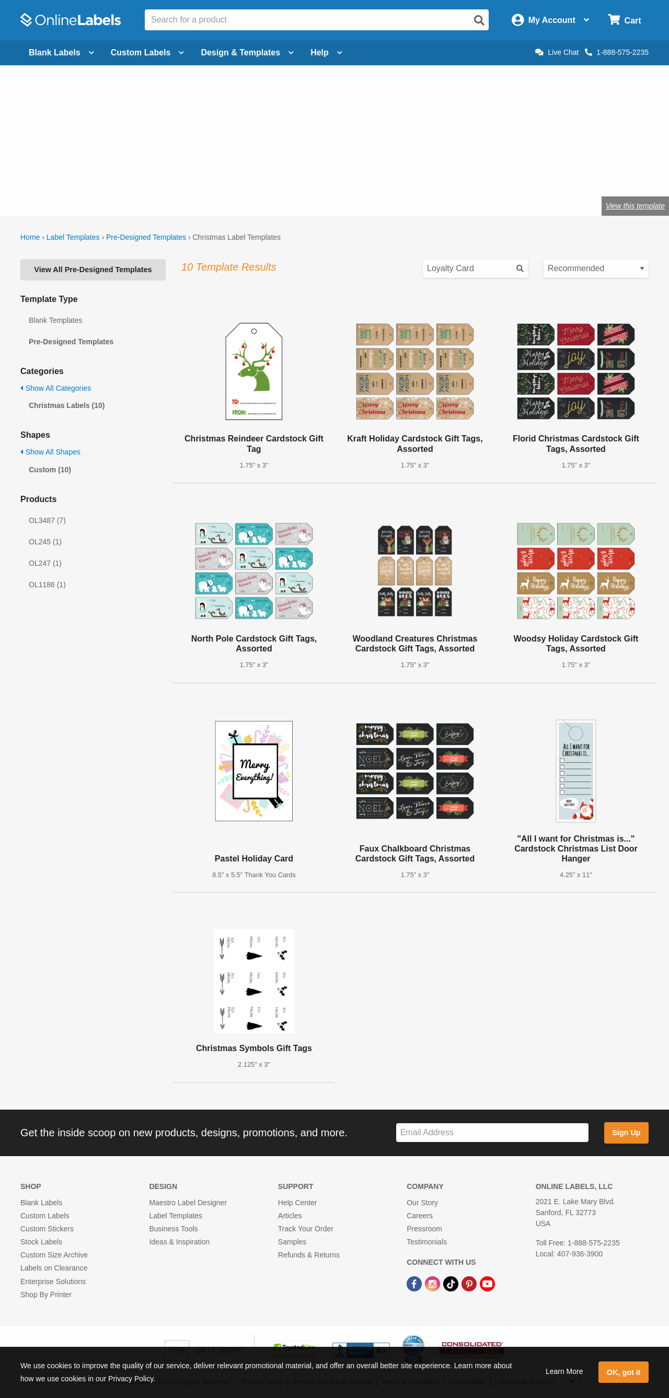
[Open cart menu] (624, 20)
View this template (635, 206)
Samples (292, 1242)
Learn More (564, 1371)
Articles (290, 1215)
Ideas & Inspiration (179, 1242)
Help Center (297, 1202)
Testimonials (427, 1242)
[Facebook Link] (415, 1283)
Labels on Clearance (53, 1268)
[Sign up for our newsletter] (492, 1133)
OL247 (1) (45, 563)
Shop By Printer (46, 1294)
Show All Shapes (50, 452)
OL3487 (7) (47, 520)
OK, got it (624, 1372)
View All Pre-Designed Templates (93, 269)
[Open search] (479, 20)
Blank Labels (41, 1202)
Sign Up (626, 1132)
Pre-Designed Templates (146, 237)
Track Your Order (305, 1229)
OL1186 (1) (47, 584)
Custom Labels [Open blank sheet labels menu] (147, 52)
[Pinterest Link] (470, 1283)
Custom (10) (50, 469)
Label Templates (73, 237)
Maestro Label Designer (188, 1202)
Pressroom (424, 1229)
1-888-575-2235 (617, 52)
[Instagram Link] (433, 1283)
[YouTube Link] (487, 1283)
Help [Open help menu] (326, 52)
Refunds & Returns (309, 1255)
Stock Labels (41, 1242)
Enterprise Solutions (53, 1281)
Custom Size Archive (54, 1255)
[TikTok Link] (451, 1283)
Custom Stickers (47, 1229)
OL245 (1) (45, 542)
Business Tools (173, 1229)
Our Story (422, 1202)
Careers (420, 1215)
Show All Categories (55, 388)
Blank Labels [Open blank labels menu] (61, 52)
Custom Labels (44, 1215)
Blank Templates (55, 320)
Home (30, 237)
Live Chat (557, 52)
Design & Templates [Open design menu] (247, 52)
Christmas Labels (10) (67, 405)
